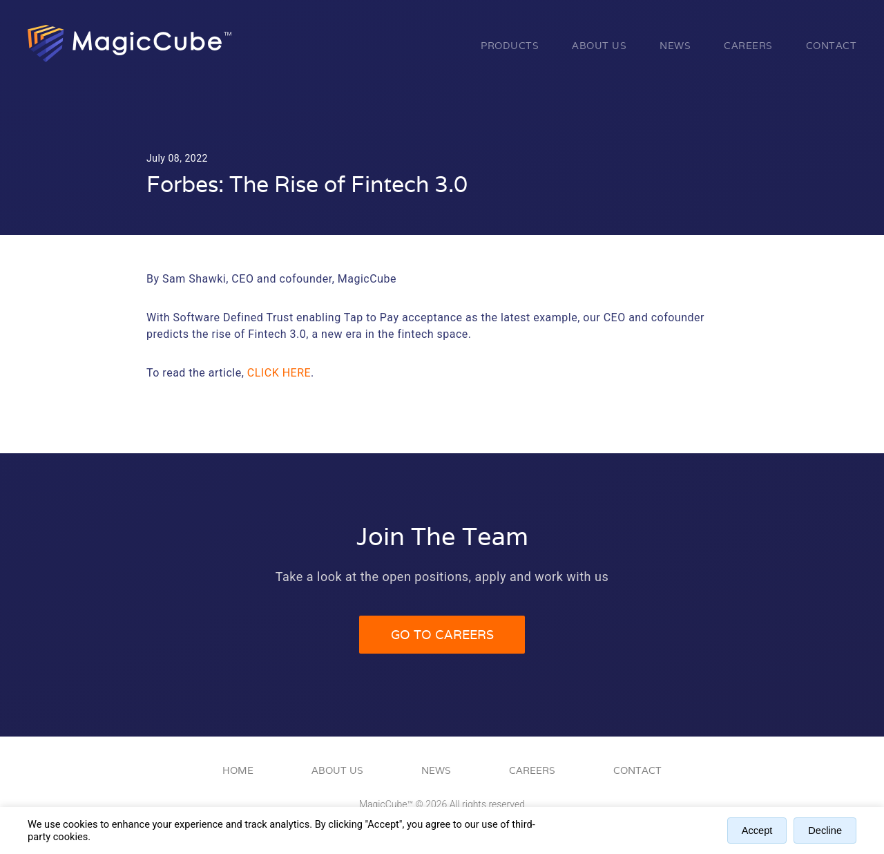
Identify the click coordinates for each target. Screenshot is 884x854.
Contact (831, 45)
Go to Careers (442, 635)
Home (237, 770)
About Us (599, 45)
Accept (757, 830)
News (675, 45)
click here (279, 372)
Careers (748, 45)
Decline (825, 830)
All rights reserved (487, 804)
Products (510, 45)
